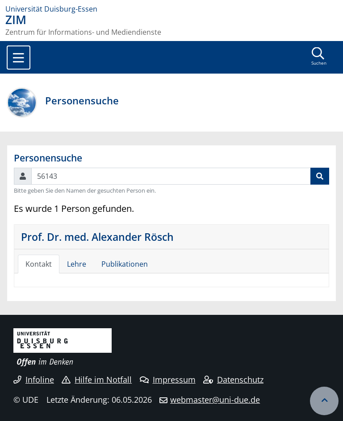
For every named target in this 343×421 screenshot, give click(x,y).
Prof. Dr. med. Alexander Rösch (97, 237)
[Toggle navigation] (18, 57)
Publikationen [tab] (124, 264)
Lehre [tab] (76, 264)
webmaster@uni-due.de (215, 399)
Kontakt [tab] (38, 264)
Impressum (168, 379)
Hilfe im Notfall (97, 379)
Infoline (33, 379)
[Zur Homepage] (171, 9)
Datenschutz (233, 379)
